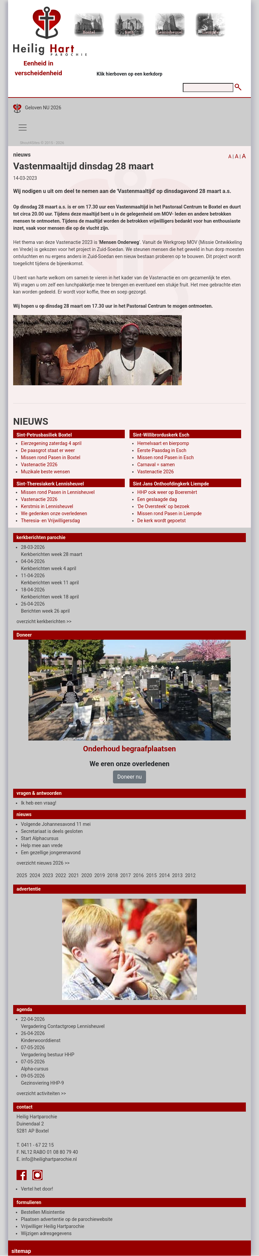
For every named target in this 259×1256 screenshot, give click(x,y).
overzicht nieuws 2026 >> (43, 863)
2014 (164, 875)
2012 (190, 875)
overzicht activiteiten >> (41, 1093)
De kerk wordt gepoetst (161, 520)
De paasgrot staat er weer (48, 450)
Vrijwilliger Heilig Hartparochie (52, 1226)
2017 (125, 875)
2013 (177, 875)
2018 (112, 875)
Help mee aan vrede (41, 845)
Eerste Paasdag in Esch (161, 450)
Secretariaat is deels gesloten (52, 831)
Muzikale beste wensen (45, 471)
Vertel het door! (37, 1189)
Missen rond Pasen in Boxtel (50, 457)
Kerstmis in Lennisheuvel (47, 506)
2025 (22, 875)
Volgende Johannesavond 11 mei (56, 824)
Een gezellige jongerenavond (51, 852)
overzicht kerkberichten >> (44, 621)
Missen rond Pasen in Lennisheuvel (58, 492)
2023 (47, 875)
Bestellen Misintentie (43, 1212)
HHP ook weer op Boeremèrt (167, 492)
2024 (34, 875)
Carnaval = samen (156, 464)
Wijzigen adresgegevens (46, 1233)
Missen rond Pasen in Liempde (169, 513)
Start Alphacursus (39, 838)
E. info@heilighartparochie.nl (47, 1159)
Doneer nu (129, 777)
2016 (138, 875)
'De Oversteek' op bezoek (163, 506)
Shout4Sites (30, 143)
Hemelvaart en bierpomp (163, 443)
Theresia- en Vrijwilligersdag (50, 520)
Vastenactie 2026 (39, 464)
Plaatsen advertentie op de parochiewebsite (67, 1219)
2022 (60, 875)
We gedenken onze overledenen (54, 513)
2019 (99, 875)
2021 (73, 875)
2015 (151, 875)
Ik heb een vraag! (38, 803)
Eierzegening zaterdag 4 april (51, 443)
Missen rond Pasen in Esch (165, 457)
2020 (86, 875)
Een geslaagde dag (157, 499)
